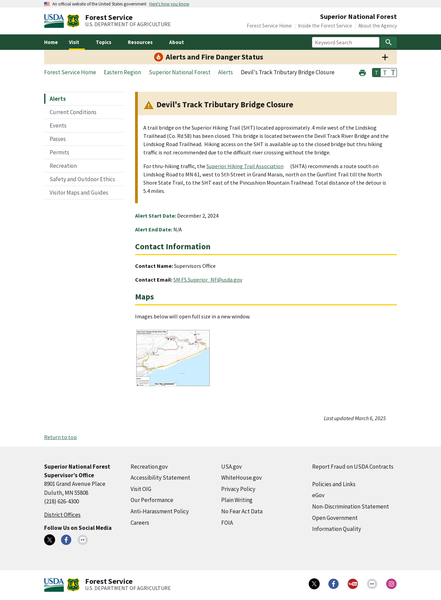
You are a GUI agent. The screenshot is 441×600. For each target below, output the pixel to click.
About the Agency (377, 25)
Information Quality (336, 529)
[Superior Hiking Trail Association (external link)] (247, 166)
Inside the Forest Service (325, 25)
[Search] (388, 42)
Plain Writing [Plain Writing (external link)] (237, 500)
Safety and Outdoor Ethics (82, 179)
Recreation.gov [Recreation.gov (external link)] (149, 466)
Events (58, 125)
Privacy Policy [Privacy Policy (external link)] (238, 489)
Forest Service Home (269, 25)
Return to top (60, 437)
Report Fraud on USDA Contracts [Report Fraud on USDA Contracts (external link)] (352, 466)
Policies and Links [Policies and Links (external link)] (334, 484)
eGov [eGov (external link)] (318, 495)
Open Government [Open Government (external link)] (335, 518)
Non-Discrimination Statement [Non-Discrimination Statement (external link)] (350, 506)
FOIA (227, 522)
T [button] (376, 72)
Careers (140, 522)
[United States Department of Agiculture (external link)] (55, 21)
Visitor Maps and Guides (79, 192)
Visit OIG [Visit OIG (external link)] (141, 489)
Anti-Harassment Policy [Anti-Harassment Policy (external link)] (160, 511)
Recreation (63, 166)
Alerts (58, 98)
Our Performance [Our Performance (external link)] (152, 500)
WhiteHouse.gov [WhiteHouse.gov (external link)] (241, 477)
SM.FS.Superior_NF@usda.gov (207, 279)
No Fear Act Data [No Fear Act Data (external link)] (242, 511)
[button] (362, 72)
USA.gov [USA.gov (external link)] (231, 466)
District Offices (62, 515)
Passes (58, 139)
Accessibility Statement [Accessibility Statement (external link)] (160, 477)
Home (51, 42)
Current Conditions (73, 112)
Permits (59, 152)
